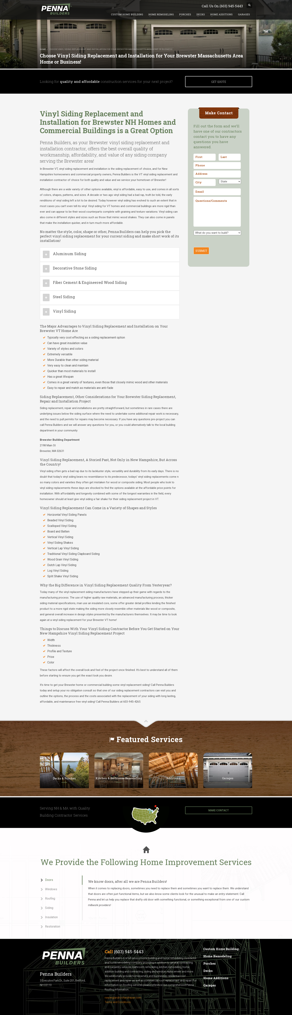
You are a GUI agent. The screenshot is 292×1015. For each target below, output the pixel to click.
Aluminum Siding (69, 253)
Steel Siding (64, 296)
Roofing (47, 899)
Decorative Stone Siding (75, 268)
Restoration (50, 927)
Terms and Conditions (118, 1002)
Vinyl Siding (64, 311)
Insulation (49, 917)
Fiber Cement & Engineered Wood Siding (90, 282)
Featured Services (150, 739)
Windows (48, 889)
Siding (46, 908)
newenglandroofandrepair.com (123, 997)
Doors (46, 880)
